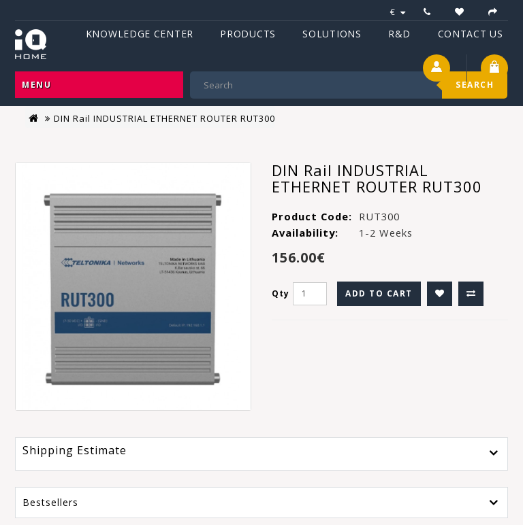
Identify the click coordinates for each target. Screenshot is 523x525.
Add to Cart (379, 293)
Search (475, 84)
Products (248, 33)
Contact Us (470, 33)
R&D (399, 33)
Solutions (331, 33)
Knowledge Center (139, 33)
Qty (280, 293)
